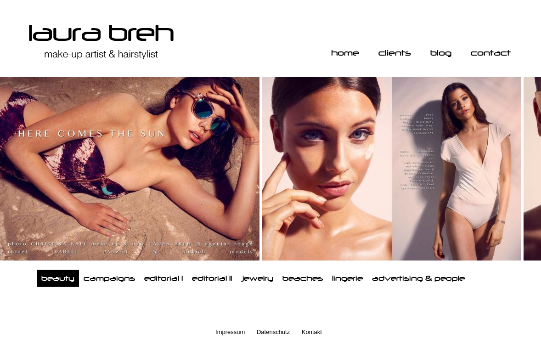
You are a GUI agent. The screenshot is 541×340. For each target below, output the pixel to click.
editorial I (163, 278)
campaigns (109, 278)
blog (440, 53)
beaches (302, 278)
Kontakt (312, 332)
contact (491, 53)
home (345, 53)
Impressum (230, 332)
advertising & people (418, 278)
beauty (57, 278)
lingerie (347, 278)
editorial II (212, 278)
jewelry (257, 278)
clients (394, 53)
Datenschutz (273, 332)
